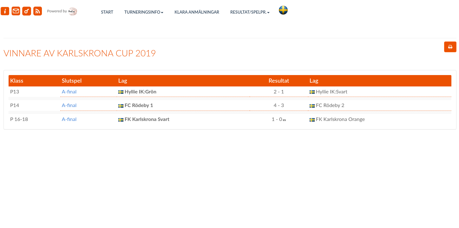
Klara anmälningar (196, 12)
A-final (69, 91)
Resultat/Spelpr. (250, 12)
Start (107, 12)
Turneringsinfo (143, 12)
